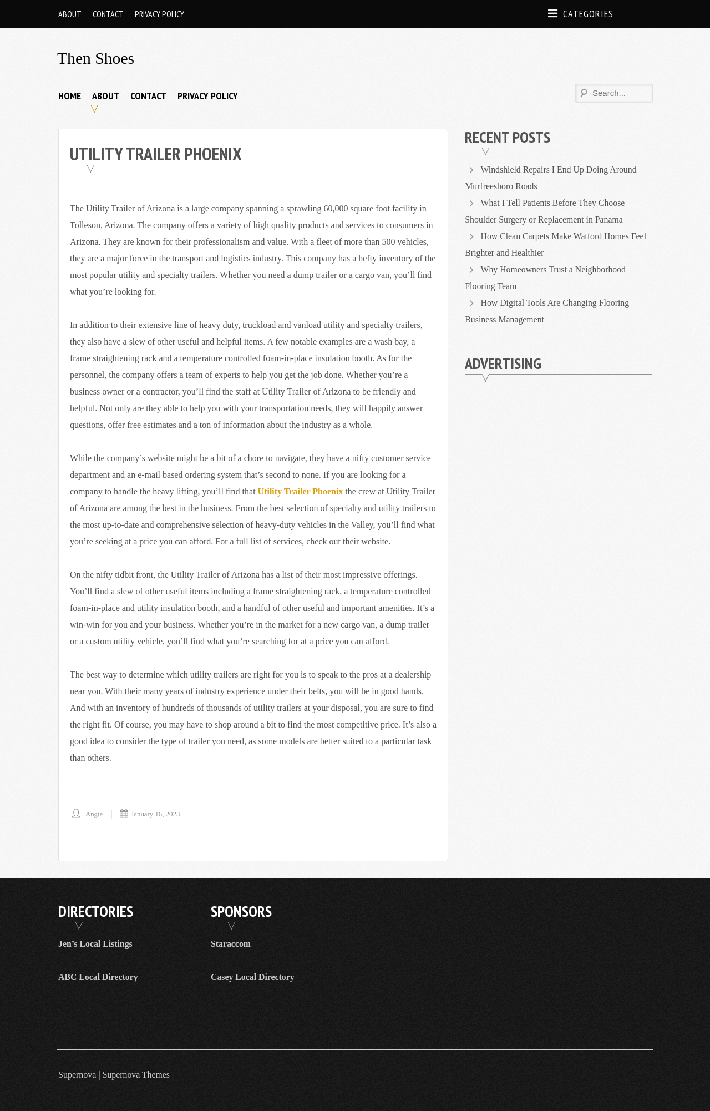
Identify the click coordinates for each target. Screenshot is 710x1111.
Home (69, 95)
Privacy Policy (159, 13)
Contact (108, 13)
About (70, 13)
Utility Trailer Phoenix (300, 491)
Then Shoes (96, 58)
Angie (94, 814)
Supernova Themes (137, 1074)
